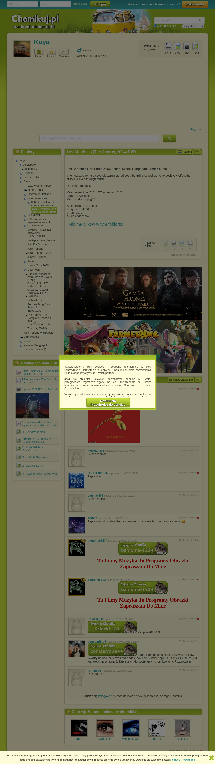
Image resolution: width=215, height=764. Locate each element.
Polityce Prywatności (183, 759)
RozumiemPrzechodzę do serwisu (108, 402)
